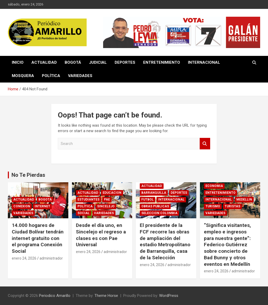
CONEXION (21, 206)
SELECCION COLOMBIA (159, 213)
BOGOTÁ (73, 62)
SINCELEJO (106, 206)
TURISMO (212, 206)
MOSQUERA (23, 75)
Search (205, 144)
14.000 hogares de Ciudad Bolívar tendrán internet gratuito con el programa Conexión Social (38, 238)
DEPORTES (125, 62)
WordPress (168, 295)
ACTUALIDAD (44, 62)
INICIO (18, 62)
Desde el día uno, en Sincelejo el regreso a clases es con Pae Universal (101, 235)
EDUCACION (112, 193)
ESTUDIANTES (88, 199)
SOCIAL (83, 213)
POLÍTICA (51, 75)
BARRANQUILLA (153, 193)
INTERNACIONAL (204, 62)
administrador (51, 258)
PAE (107, 199)
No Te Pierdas (28, 175)
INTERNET (42, 206)
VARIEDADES (80, 75)
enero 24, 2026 (24, 258)
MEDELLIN (244, 199)
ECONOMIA (214, 186)
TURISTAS (232, 206)
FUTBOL (147, 199)
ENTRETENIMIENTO (161, 62)
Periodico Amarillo (54, 295)
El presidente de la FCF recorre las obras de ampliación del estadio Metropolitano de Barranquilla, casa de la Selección (165, 241)
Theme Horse (106, 295)
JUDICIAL (98, 62)
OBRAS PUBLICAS (155, 206)
